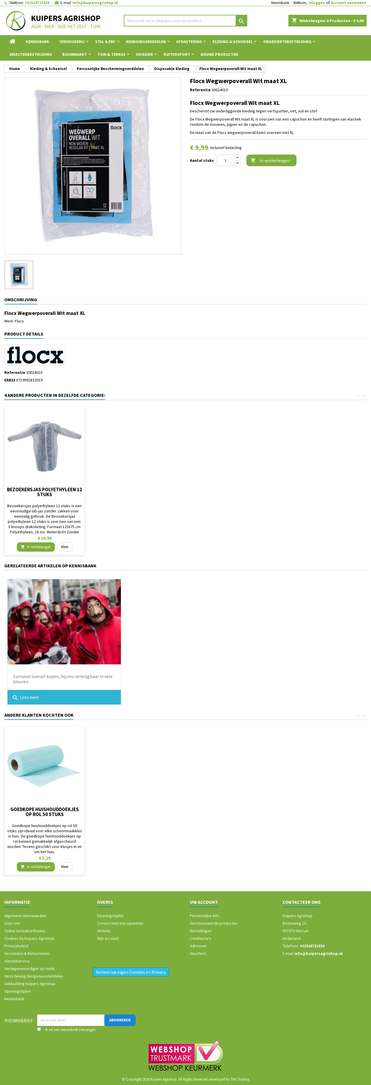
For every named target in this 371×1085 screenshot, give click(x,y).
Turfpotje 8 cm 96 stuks (130, 809)
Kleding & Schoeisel (232, 41)
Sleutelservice (17, 961)
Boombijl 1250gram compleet (45, 809)
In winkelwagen (270, 160)
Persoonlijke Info (204, 915)
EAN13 (9, 380)
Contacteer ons (302, 902)
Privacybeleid (16, 945)
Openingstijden (17, 991)
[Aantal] (225, 160)
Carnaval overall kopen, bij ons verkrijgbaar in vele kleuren (62, 678)
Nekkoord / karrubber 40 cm (216, 809)
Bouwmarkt (74, 54)
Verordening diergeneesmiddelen (33, 976)
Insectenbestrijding (31, 54)
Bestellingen (201, 930)
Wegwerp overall (216, 489)
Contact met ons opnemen (120, 923)
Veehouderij (72, 41)
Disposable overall (131, 489)
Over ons (12, 923)
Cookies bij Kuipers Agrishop (29, 938)
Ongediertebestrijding (287, 41)
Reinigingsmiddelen (146, 41)
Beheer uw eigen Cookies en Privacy (131, 972)
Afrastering (189, 41)
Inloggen (317, 2)
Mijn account (108, 938)
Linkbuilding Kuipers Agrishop (29, 983)
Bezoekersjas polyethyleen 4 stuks (44, 492)
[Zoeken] (186, 20)
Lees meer (25, 697)
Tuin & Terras (111, 54)
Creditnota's (200, 938)
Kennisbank (280, 2)
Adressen (198, 945)
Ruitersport (176, 54)
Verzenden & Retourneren (27, 953)
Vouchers (198, 953)
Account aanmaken (348, 2)
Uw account (204, 902)
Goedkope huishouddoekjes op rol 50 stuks (303, 811)
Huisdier (144, 54)
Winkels (103, 930)
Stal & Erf (105, 41)
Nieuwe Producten (219, 54)
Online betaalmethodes (24, 930)
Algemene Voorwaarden (25, 915)
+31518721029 (37, 2)
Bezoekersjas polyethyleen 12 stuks (302, 492)
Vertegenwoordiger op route (29, 968)
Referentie (200, 89)
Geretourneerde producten (214, 923)
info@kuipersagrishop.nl (95, 2)
